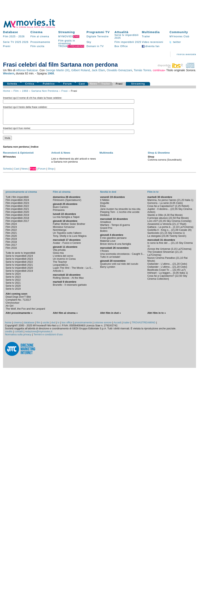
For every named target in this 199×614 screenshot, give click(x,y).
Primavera (58, 212)
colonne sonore (103, 325)
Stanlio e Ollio (155, 217)
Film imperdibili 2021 (17, 211)
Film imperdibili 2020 (17, 214)
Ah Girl (9, 308)
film (16, 90)
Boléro (103, 233)
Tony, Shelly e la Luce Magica (69, 238)
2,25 (178, 208)
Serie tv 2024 (13, 276)
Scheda (12, 83)
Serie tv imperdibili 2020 (19, 270)
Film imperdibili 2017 (17, 223)
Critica (29, 83)
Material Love (107, 243)
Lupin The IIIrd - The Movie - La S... (73, 270)
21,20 (181, 202)
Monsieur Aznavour (64, 229)
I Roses (104, 253)
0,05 (172, 205)
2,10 (176, 229)
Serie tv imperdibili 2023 (19, 261)
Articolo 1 (58, 273)
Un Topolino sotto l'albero (67, 235)
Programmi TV (98, 32)
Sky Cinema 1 (176, 235)
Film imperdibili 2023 (17, 205)
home (8, 325)
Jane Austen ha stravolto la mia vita (120, 211)
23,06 (165, 238)
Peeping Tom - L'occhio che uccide (119, 214)
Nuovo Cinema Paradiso (161, 260)
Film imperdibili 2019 (17, 217)
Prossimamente (40, 42)
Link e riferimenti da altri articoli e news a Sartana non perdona (73, 163)
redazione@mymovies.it (38, 334)
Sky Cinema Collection (167, 280)
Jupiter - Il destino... (158, 211)
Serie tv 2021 (13, 285)
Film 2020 (11, 238)
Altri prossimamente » (19, 315)
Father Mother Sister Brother (69, 226)
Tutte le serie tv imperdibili (20, 255)
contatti (19, 334)
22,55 (174, 211)
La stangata (154, 238)
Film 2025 (9, 36)
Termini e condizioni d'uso (48, 337)
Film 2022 (11, 232)
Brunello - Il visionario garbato (70, 287)
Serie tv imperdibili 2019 (19, 273)
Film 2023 (11, 229)
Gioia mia (58, 255)
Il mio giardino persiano (113, 240)
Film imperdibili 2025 (127, 42)
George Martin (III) (58, 70)
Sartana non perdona (44, 90)
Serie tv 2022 (13, 282)
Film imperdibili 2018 (17, 220)
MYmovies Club (179, 36)
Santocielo (153, 235)
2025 (18, 42)
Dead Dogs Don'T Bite (18, 299)
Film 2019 (11, 241)
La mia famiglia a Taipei (66, 219)
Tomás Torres (142, 70)
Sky (89, 42)
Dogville (104, 205)
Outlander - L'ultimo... (159, 266)
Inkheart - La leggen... (159, 275)
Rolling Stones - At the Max (68, 280)
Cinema (36, 32)
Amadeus (105, 224)
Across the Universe (158, 251)
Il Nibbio (104, 202)
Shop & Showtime (159, 155)
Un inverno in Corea (64, 261)
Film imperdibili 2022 (17, 208)
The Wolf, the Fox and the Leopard (25, 311)
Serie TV (8, 42)
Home (6, 90)
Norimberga (59, 232)
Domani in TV (95, 46)
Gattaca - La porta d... (159, 229)
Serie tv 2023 (13, 279)
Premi (6, 46)
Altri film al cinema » (65, 315)
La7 (183, 272)
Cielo (179, 205)
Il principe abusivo (157, 220)
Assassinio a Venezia (159, 226)
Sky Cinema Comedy (179, 223)
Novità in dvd (108, 194)
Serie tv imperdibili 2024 (19, 258)
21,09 (175, 232)
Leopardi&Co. (60, 267)
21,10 (180, 260)
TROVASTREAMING (143, 325)
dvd (53, 325)
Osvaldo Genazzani (119, 70)
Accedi (117, 325)
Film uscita (37, 46)
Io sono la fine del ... (158, 245)
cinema (17, 325)
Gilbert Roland (80, 70)
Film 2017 (11, 247)
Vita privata (59, 252)
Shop (51, 171)
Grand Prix (106, 230)
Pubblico (49, 83)
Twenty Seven (177, 238)
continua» (159, 70)
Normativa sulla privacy (18, 337)
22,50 (172, 220)
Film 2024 (11, 226)
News (24, 171)
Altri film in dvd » (110, 315)
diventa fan (151, 46)
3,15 (174, 251)
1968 (51, 73)
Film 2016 (11, 250)
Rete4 (184, 208)
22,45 (162, 223)
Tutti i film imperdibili (17, 199)
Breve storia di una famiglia (115, 246)
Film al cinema (39, 36)
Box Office (121, 46)
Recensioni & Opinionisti (18, 155)
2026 (21, 36)
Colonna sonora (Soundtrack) (164, 162)
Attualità (121, 32)
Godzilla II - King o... (158, 232)
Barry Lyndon (107, 269)
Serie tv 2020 (13, 288)
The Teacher (60, 264)
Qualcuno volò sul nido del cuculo (119, 266)
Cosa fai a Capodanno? (160, 208)
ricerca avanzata (186, 54)
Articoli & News (60, 155)
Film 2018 (11, 244)
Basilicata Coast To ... (159, 272)
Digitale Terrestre (98, 36)
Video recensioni (152, 42)
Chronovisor (12, 305)
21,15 (164, 235)
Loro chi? (152, 223)
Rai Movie (176, 217)
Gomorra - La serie (158, 205)
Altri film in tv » (156, 315)
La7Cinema (185, 229)
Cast (82, 83)
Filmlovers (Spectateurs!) (67, 202)
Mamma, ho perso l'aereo (161, 202)
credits (9, 334)
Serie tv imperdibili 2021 (19, 267)
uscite (46, 325)
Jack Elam (98, 70)
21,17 (176, 226)
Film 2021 (11, 235)
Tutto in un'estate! (110, 259)
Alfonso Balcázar (27, 70)
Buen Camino (60, 209)
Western (8, 73)
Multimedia (151, 32)
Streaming (66, 32)
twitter (175, 42)
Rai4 (182, 226)
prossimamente (83, 325)
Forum (67, 83)
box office (67, 325)
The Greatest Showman (160, 254)
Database (10, 32)
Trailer (146, 36)
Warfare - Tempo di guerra (115, 227)
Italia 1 (189, 202)
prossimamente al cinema (21, 194)
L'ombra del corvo (63, 258)
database (29, 325)
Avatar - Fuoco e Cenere (67, 245)
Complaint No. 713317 (18, 302)
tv (58, 325)
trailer (126, 325)
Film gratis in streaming (66, 42)
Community (178, 32)
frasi (64, 90)
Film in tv (152, 194)
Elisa (103, 208)
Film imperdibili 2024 (17, 202)
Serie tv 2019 (13, 291)
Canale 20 (185, 232)
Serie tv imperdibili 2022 (19, 264)
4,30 (167, 217)
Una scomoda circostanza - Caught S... (122, 256)
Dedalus (104, 217)
